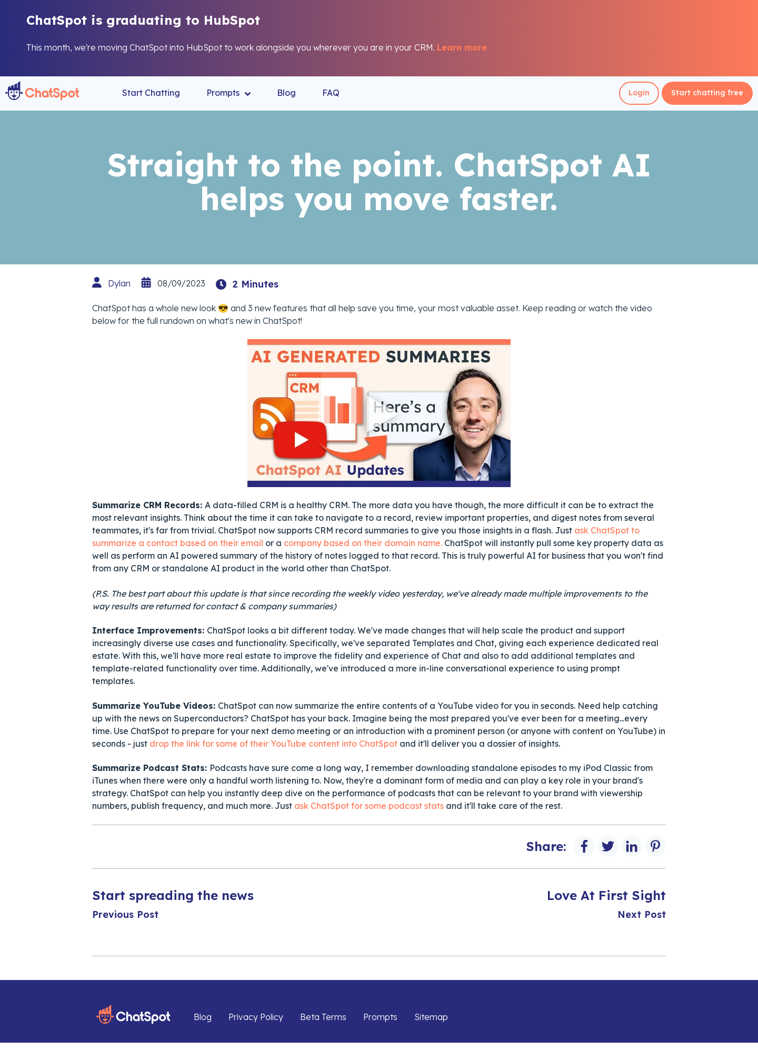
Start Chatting (151, 92)
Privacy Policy (255, 1017)
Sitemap (431, 1017)
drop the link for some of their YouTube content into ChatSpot (273, 743)
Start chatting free (707, 92)
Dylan (119, 283)
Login (639, 92)
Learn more (462, 47)
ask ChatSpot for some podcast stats (369, 805)
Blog (286, 92)
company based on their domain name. (364, 543)
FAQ (331, 92)
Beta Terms (323, 1017)
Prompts (228, 93)
